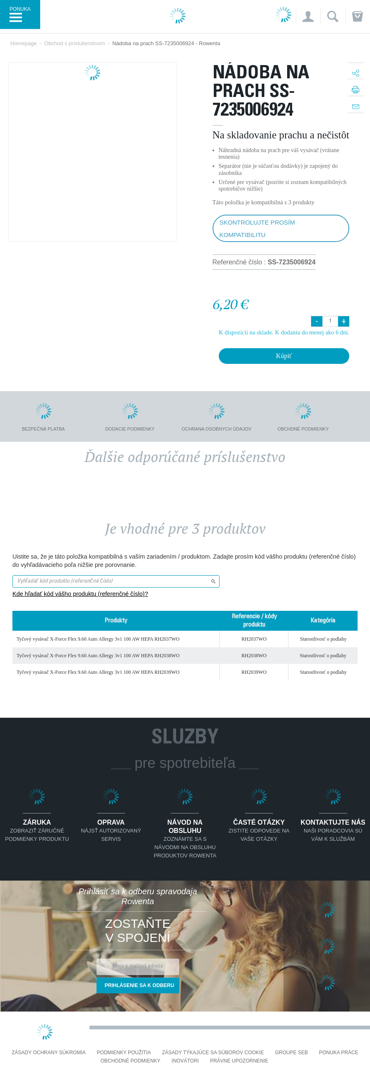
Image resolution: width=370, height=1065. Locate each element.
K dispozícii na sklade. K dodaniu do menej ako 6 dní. (284, 332)
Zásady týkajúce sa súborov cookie (213, 1052)
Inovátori (185, 1061)
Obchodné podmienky (130, 1061)
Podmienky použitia (124, 1052)
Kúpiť (284, 355)
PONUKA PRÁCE (338, 1052)
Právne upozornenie (239, 1061)
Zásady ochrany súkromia (48, 1052)
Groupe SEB (291, 1052)
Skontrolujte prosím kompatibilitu (257, 228)
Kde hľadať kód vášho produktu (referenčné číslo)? (80, 594)
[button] (308, 16)
